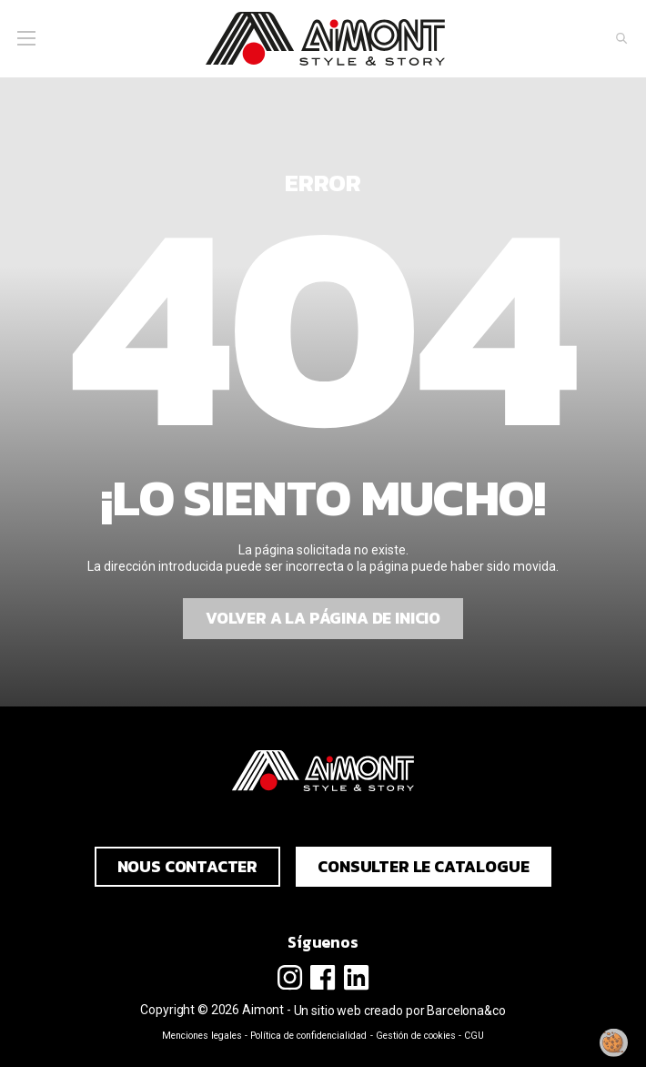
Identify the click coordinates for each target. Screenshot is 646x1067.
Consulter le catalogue (423, 867)
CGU (474, 1036)
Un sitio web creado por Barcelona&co (400, 1010)
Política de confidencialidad (308, 1036)
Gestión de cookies (416, 1036)
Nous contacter (187, 867)
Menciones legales (202, 1036)
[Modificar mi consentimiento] (614, 1042)
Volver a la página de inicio (323, 618)
